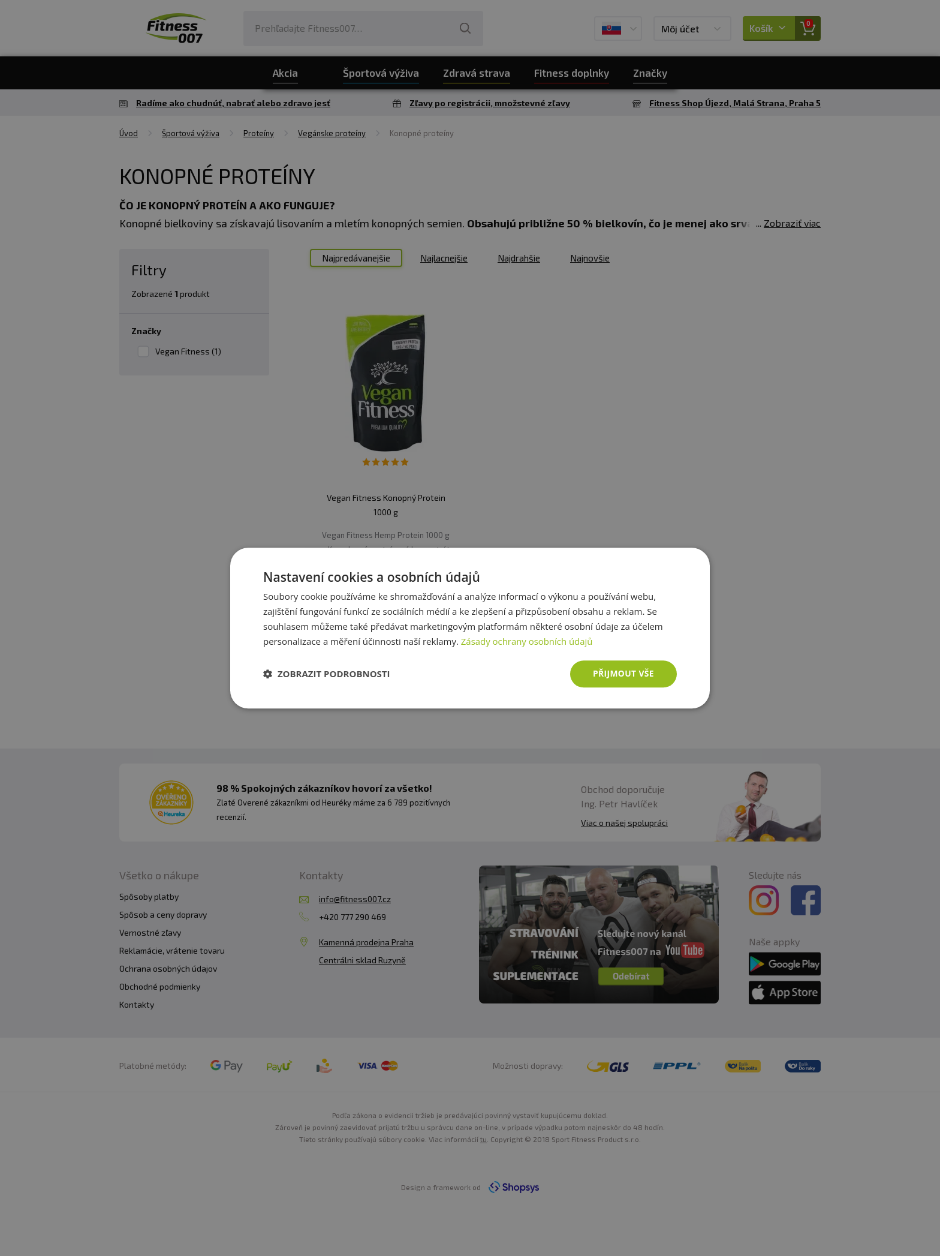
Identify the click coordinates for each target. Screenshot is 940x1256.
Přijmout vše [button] (623, 673)
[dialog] (470, 628)
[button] (326, 674)
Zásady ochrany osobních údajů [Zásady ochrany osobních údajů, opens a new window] (527, 641)
